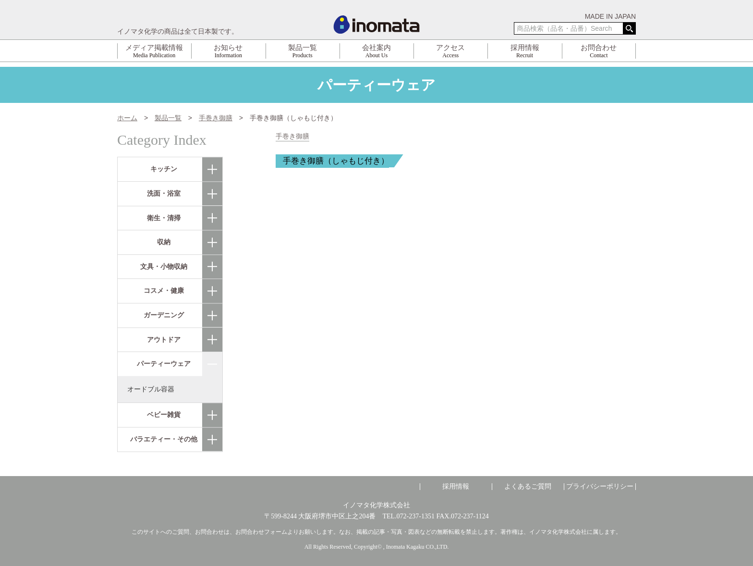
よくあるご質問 (527, 486)
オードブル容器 (150, 389)
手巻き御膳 (292, 136)
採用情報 (455, 486)
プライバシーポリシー (599, 486)
